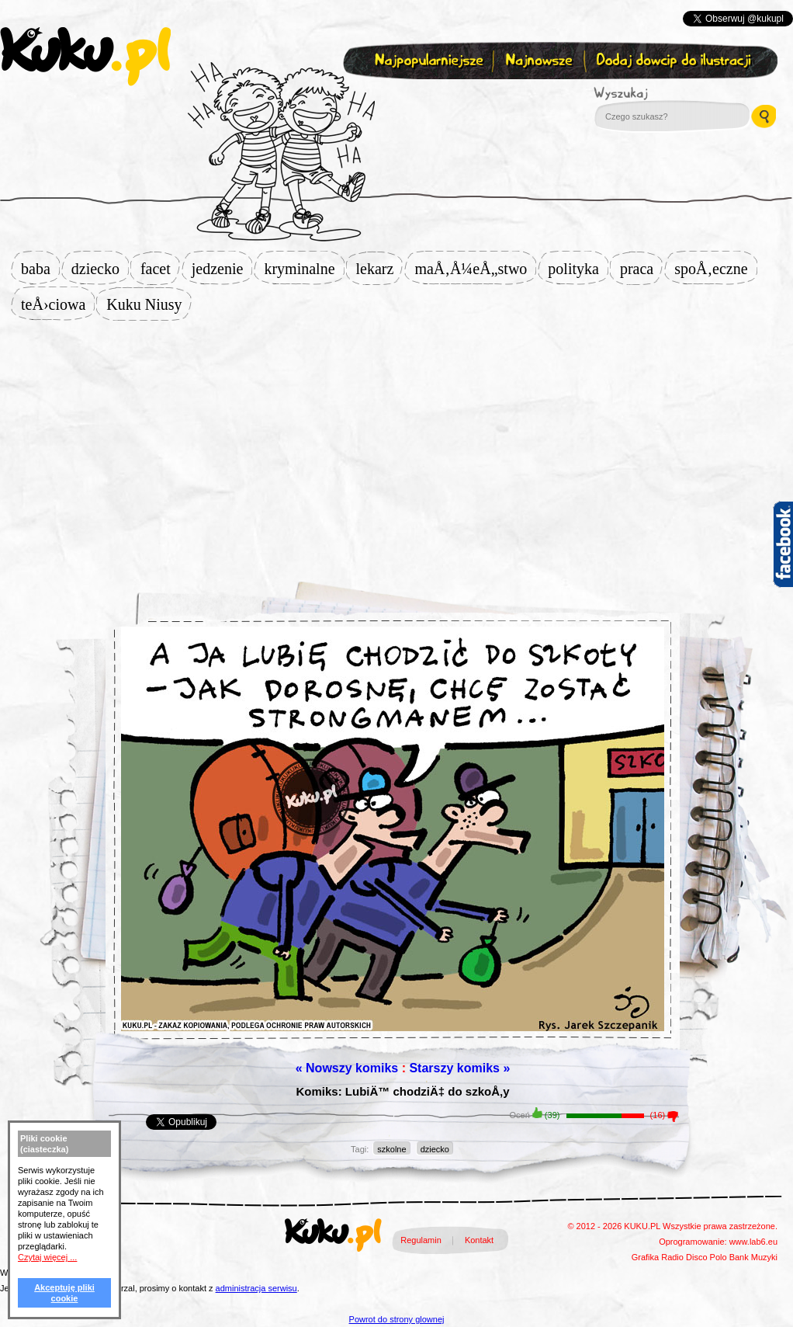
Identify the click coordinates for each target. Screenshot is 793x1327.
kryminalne (303, 268)
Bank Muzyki (753, 1257)
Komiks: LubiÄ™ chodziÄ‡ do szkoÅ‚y (402, 1091)
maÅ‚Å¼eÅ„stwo (475, 268)
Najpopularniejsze (426, 61)
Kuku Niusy (149, 304)
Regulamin (421, 1240)
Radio (672, 1257)
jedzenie (222, 268)
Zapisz (393, 97)
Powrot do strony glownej (397, 1319)
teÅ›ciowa (57, 304)
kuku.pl (85, 56)
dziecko (100, 268)
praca (641, 268)
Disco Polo (706, 1257)
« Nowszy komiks (347, 1068)
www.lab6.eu (753, 1241)
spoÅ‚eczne (715, 268)
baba (40, 268)
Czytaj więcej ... (47, 1257)
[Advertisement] (396, 444)
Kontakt (479, 1240)
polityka (578, 268)
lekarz (379, 268)
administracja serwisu (256, 1288)
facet (160, 268)
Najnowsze (540, 61)
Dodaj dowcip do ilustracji (674, 61)
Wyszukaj (663, 93)
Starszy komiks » (459, 1068)
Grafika (645, 1257)
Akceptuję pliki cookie (64, 1293)
